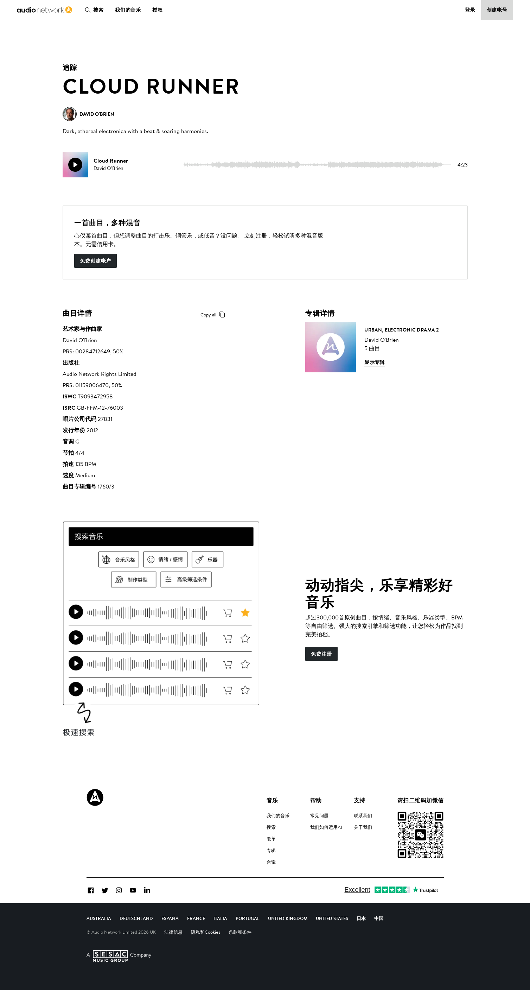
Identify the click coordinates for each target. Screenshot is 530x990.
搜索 (93, 9)
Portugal (248, 918)
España (170, 918)
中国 (378, 918)
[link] (44, 9)
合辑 (271, 862)
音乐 (272, 800)
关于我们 (363, 827)
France (196, 918)
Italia (220, 918)
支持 (359, 800)
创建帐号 (497, 9)
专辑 (271, 850)
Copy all (214, 314)
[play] (75, 165)
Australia (99, 918)
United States (332, 918)
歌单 (271, 838)
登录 (470, 9)
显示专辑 (374, 362)
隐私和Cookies (205, 932)
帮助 (316, 800)
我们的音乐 (128, 9)
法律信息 (173, 932)
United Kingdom (287, 918)
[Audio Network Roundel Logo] (95, 797)
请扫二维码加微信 (420, 800)
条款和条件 (240, 932)
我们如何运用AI (326, 827)
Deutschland (136, 918)
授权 (157, 9)
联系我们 (363, 815)
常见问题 (319, 815)
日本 (361, 918)
